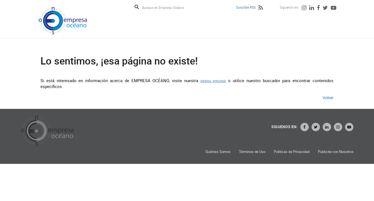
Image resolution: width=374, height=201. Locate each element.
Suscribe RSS (246, 7)
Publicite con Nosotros (337, 151)
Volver (328, 97)
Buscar (137, 7)
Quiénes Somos (219, 151)
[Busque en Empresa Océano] (167, 7)
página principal (213, 80)
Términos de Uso (253, 151)
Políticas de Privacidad (293, 151)
